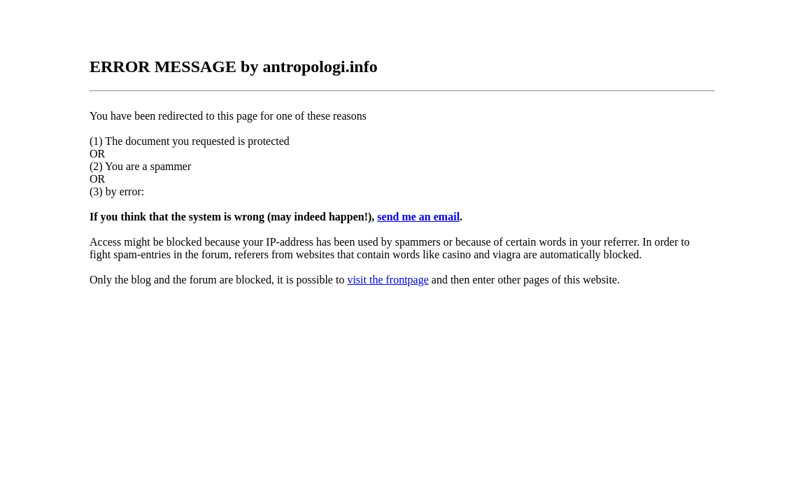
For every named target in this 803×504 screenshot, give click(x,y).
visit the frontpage (387, 280)
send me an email (418, 217)
